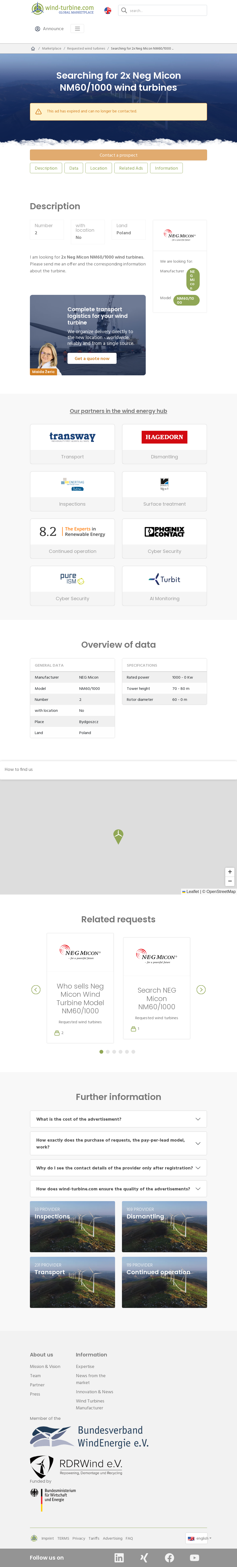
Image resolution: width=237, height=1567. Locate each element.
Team (35, 1375)
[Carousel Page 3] (114, 1052)
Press (35, 1394)
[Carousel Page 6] (133, 1052)
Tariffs (93, 1538)
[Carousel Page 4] (120, 1052)
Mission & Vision (45, 1366)
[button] (107, 10)
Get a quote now (92, 358)
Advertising (112, 1538)
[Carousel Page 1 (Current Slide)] (101, 1052)
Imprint (47, 1538)
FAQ (129, 1538)
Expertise (85, 1366)
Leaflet (190, 891)
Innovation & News (94, 1392)
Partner (37, 1385)
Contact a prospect (119, 155)
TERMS (63, 1538)
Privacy (79, 1538)
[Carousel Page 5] (127, 1052)
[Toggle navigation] (77, 28)
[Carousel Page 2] (108, 1052)
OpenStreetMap (221, 891)
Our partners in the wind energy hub (118, 411)
